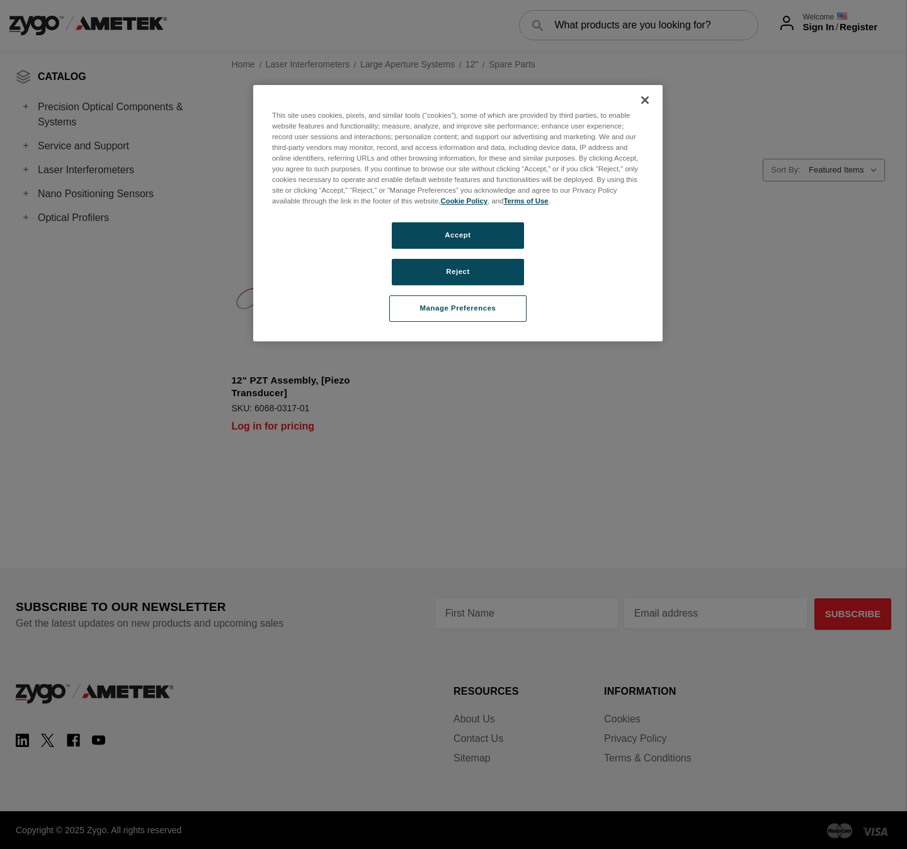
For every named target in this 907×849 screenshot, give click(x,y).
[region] (458, 213)
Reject (458, 271)
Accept (458, 235)
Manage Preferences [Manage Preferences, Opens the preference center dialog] (458, 308)
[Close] (645, 100)
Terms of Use (525, 201)
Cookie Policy (464, 201)
